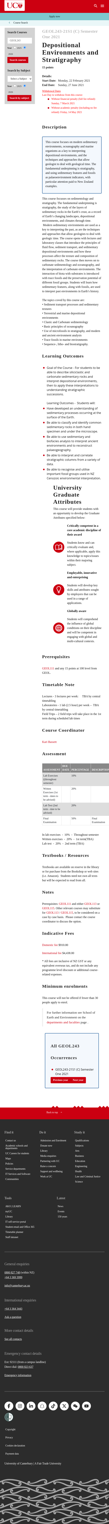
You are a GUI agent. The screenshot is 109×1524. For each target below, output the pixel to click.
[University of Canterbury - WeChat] (75, 1406)
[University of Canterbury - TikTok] (53, 1406)
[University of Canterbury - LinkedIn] (31, 1406)
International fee (52, 953)
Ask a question (12, 1317)
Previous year (60, 1080)
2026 (10, 54)
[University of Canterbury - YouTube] (86, 1406)
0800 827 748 (12, 1272)
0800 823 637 (25, 1366)
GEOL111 (48, 668)
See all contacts (13, 1339)
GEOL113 (90, 903)
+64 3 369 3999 (13, 1277)
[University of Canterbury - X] (64, 1406)
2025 (19, 48)
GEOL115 (48, 908)
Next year (78, 1080)
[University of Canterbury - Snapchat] (42, 1406)
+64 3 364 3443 (13, 1308)
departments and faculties (63, 1022)
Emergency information (17, 1375)
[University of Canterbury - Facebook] (8, 1406)
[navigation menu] (102, 6)
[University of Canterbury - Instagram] (20, 1406)
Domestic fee (50, 945)
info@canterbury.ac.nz (17, 1285)
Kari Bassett (49, 741)
